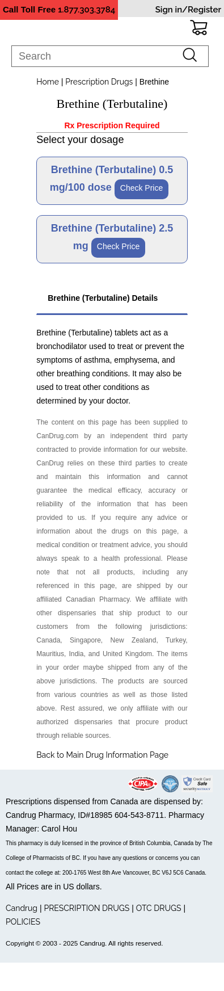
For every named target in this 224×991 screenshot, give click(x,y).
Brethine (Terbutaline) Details (101, 298)
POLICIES (23, 921)
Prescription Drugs (99, 81)
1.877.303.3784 (86, 10)
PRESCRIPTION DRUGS (86, 908)
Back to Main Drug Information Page (102, 754)
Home (47, 81)
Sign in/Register (188, 10)
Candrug (21, 908)
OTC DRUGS (158, 908)
